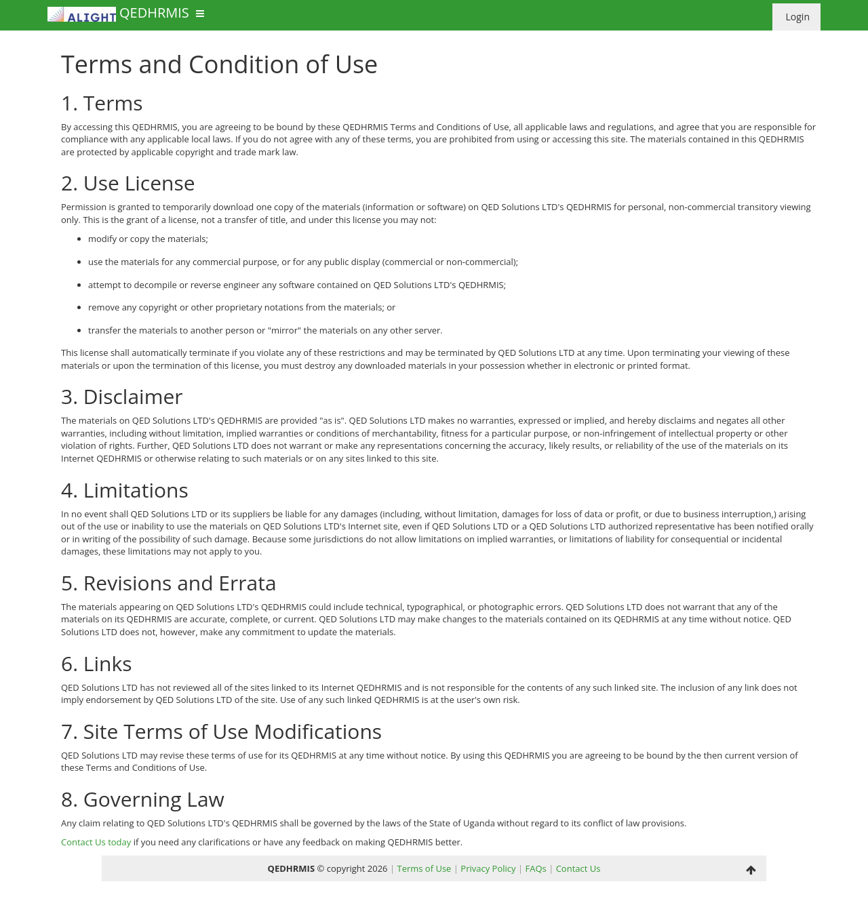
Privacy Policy (487, 868)
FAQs (535, 868)
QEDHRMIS (118, 14)
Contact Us (578, 868)
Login (796, 16)
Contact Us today (96, 842)
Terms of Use (424, 868)
